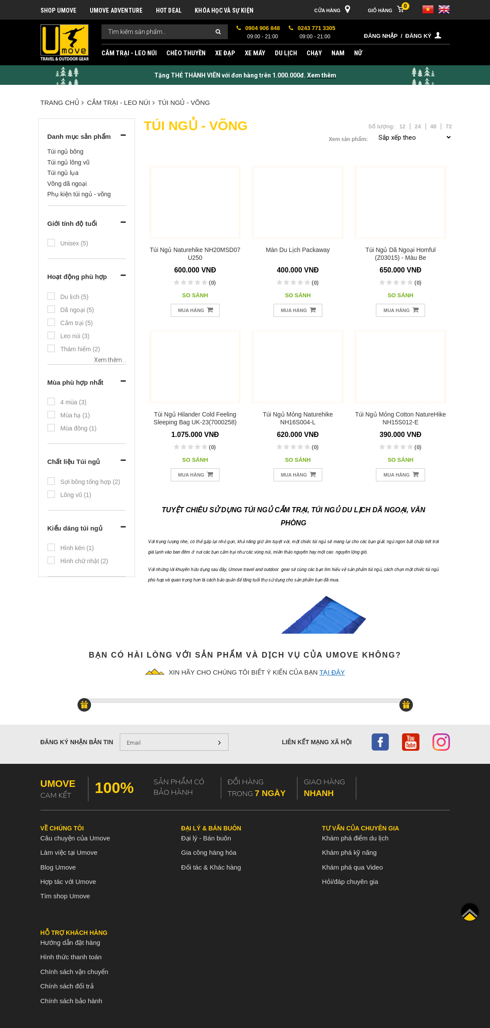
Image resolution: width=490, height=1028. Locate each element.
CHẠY (314, 53)
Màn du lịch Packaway (298, 249)
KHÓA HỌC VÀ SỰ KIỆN (224, 10)
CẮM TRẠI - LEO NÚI (129, 53)
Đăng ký (419, 36)
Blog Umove (58, 867)
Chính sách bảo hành (71, 1000)
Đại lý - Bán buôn (206, 838)
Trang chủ (62, 102)
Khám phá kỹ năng (349, 852)
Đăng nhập (381, 36)
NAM (338, 53)
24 (418, 126)
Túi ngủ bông (65, 151)
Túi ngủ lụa (63, 172)
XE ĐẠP (225, 53)
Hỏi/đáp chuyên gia (350, 881)
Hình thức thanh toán (71, 957)
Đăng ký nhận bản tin (77, 742)
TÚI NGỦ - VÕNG (184, 102)
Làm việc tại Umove (69, 852)
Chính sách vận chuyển (74, 971)
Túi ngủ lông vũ (68, 162)
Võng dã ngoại (67, 183)
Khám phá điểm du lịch (355, 838)
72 (449, 126)
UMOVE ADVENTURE (116, 10)
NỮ (358, 53)
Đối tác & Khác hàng (211, 867)
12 (402, 126)
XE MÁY (255, 53)
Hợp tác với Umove (68, 881)
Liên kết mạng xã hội (316, 742)
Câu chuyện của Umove (75, 838)
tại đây (332, 672)
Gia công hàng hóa (209, 852)
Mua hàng (195, 309)
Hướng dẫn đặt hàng (71, 942)
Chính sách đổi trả (67, 986)
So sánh (195, 295)
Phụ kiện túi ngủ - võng (79, 194)
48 (433, 126)
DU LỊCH (286, 53)
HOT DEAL (169, 10)
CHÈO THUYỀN (186, 53)
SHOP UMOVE (59, 10)
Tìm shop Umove (65, 896)
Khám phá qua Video (352, 867)
